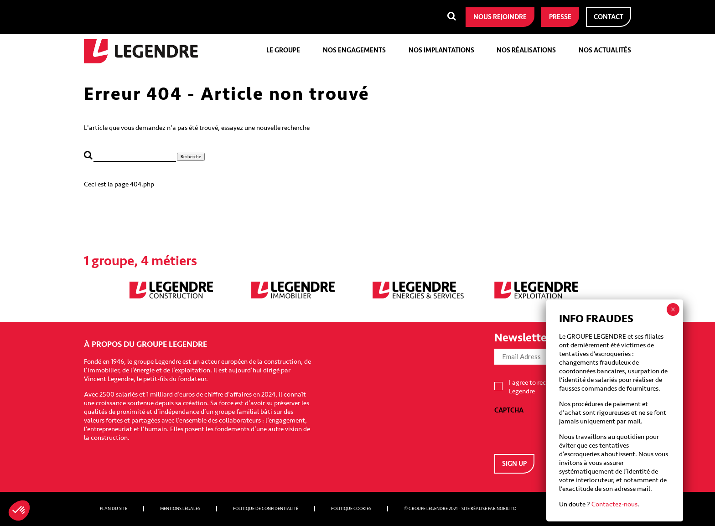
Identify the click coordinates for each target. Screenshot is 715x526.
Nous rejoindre (500, 17)
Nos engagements (354, 50)
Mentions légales (180, 508)
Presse (560, 17)
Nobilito (506, 508)
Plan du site (113, 508)
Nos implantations (441, 50)
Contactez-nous (614, 504)
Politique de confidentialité (265, 508)
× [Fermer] (672, 309)
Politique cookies (351, 508)
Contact (608, 17)
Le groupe (283, 50)
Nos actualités (605, 50)
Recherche (191, 157)
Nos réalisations (526, 50)
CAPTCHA (508, 410)
